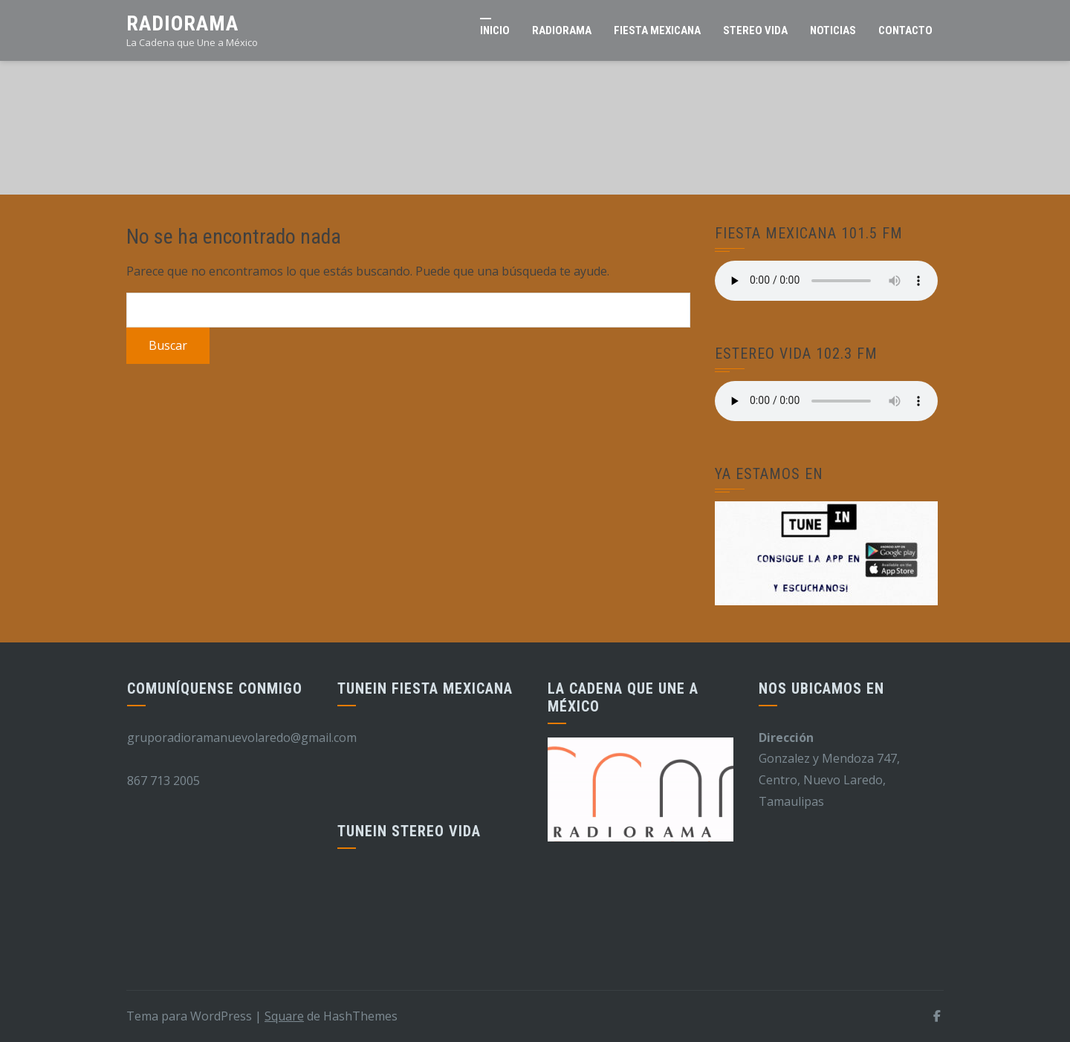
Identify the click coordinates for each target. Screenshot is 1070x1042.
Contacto (905, 30)
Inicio (495, 30)
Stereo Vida (755, 30)
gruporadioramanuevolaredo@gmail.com (242, 737)
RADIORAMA (561, 30)
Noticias (833, 30)
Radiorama (182, 23)
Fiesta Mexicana (657, 30)
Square (284, 1016)
